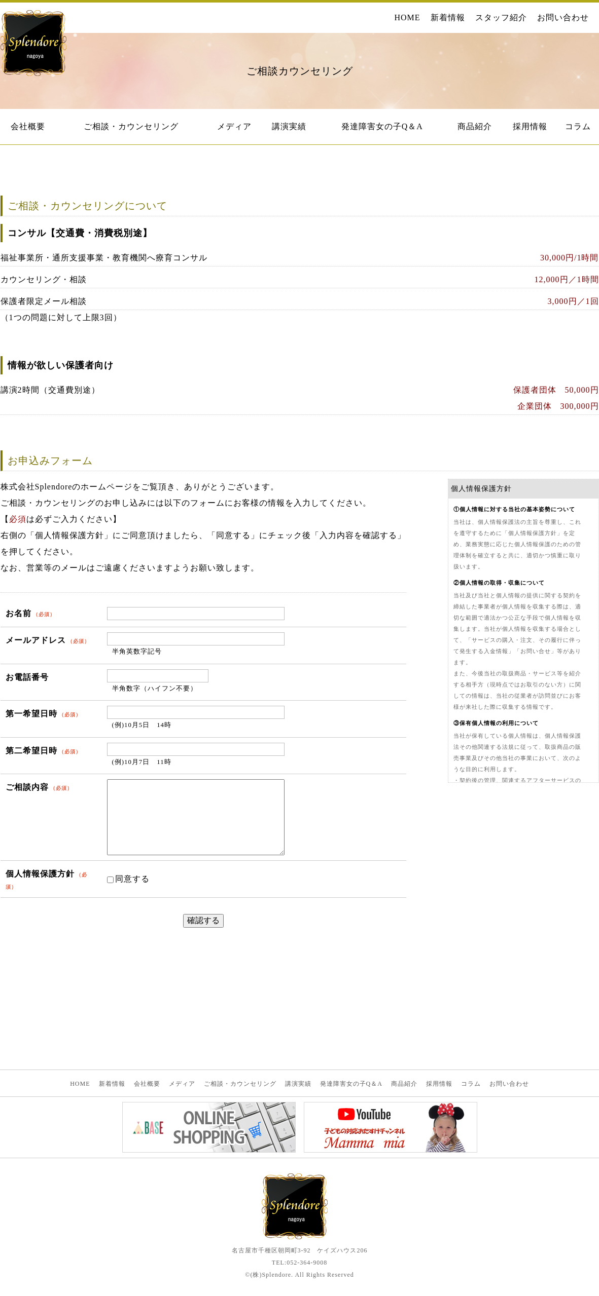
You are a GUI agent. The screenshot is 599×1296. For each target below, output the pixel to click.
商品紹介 (474, 126)
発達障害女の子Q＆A (382, 126)
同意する (128, 878)
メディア (234, 126)
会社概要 (28, 126)
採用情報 (530, 126)
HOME (407, 17)
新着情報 (448, 17)
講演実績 (289, 126)
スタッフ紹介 (501, 17)
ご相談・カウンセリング (131, 126)
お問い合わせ (563, 17)
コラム (578, 126)
